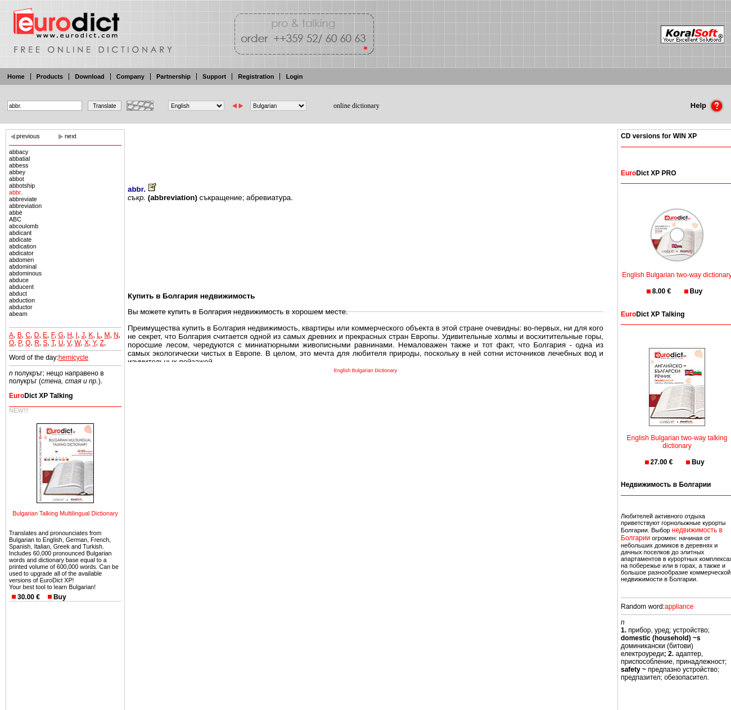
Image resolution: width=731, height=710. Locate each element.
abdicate (20, 239)
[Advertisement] (365, 149)
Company (130, 76)
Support (214, 76)
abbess (18, 165)
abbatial (19, 158)
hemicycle (73, 357)
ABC (15, 219)
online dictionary (356, 106)
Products (50, 76)
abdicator (21, 253)
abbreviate (23, 199)
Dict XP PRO (648, 173)
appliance (679, 606)
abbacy (18, 151)
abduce (19, 280)
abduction (22, 300)
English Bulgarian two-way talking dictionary (677, 435)
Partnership (173, 76)
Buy (59, 597)
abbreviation (25, 205)
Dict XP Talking (41, 396)
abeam (18, 313)
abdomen (21, 259)
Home (16, 76)
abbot (16, 178)
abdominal (23, 266)
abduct (18, 293)
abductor (20, 307)
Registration (256, 76)
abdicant (20, 232)
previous (28, 136)
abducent (21, 286)
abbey (17, 172)
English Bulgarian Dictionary (366, 370)
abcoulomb (23, 226)
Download (90, 76)
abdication (23, 246)
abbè (15, 212)
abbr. (15, 192)
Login (294, 76)
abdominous (25, 273)
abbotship (22, 185)
